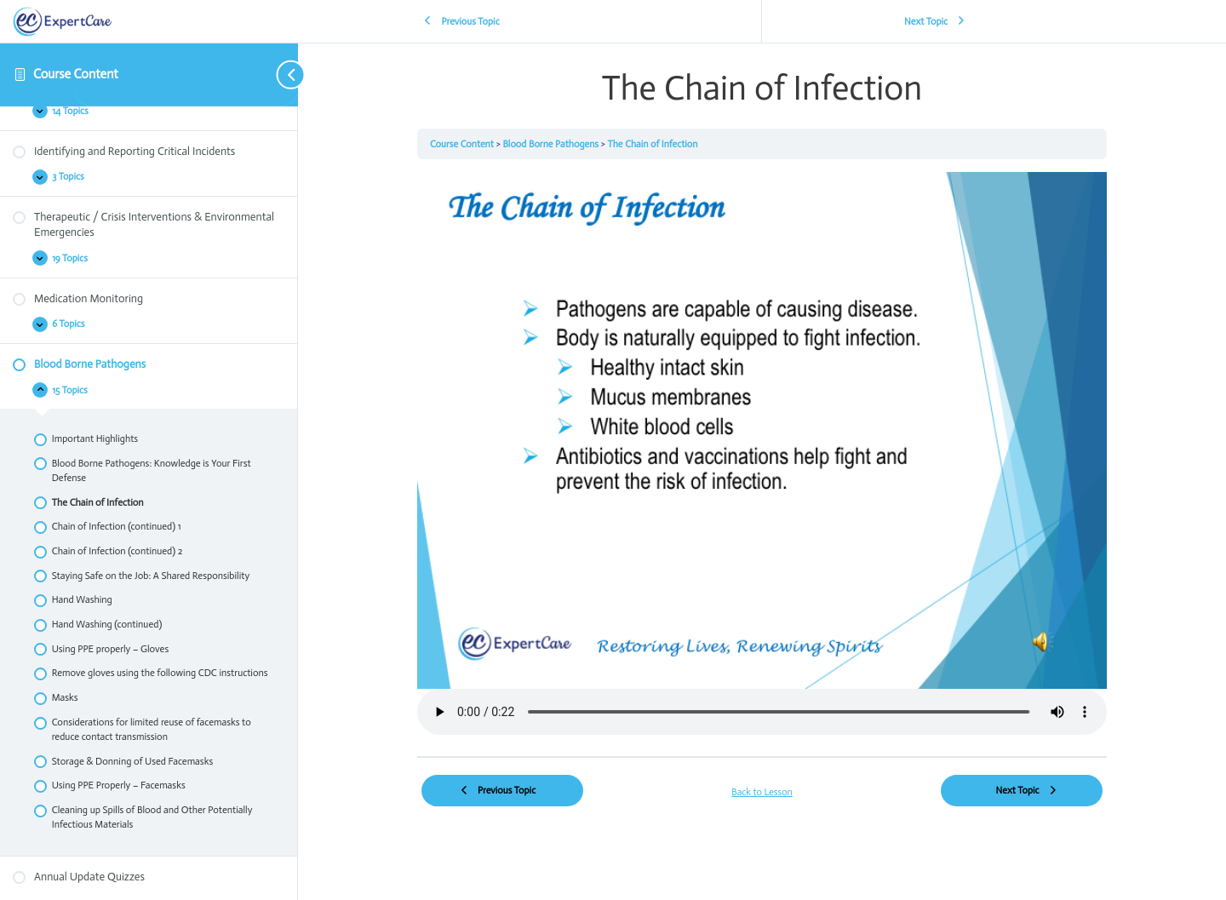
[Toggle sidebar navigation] (187, 74)
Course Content (75, 74)
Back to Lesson (762, 792)
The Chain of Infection (653, 144)
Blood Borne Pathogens (551, 144)
